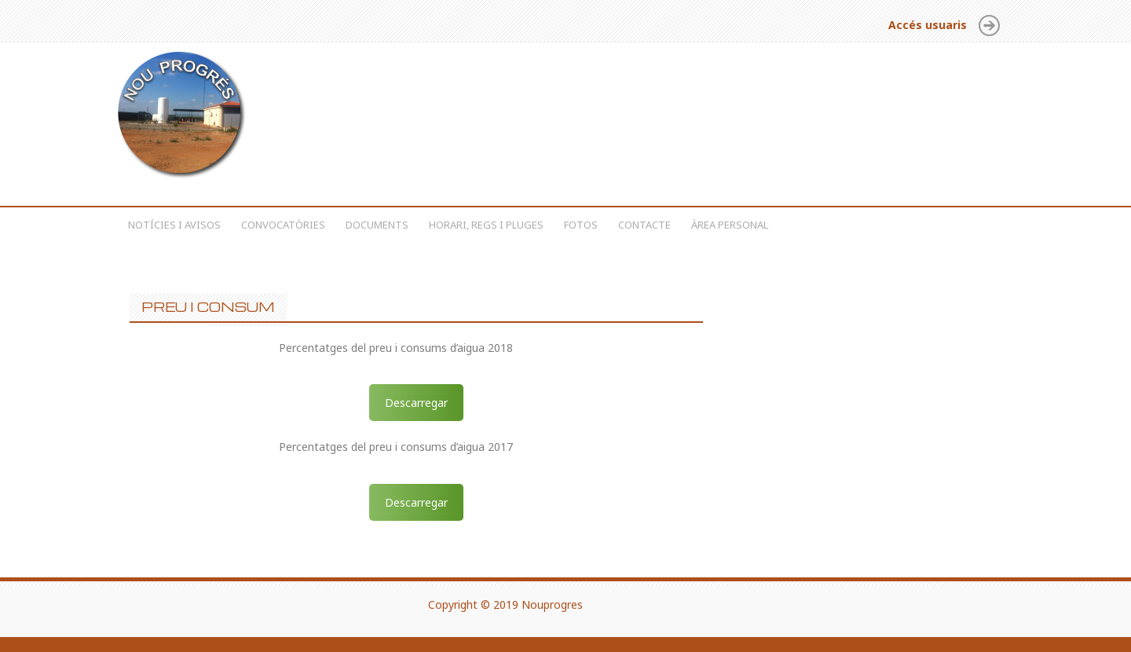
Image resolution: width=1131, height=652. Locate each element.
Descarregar (416, 402)
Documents (377, 225)
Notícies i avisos (174, 225)
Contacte (644, 225)
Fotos (581, 225)
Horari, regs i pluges (486, 225)
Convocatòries (283, 225)
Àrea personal (729, 225)
